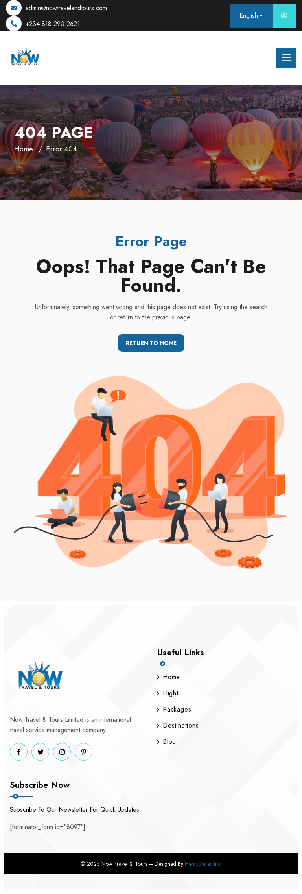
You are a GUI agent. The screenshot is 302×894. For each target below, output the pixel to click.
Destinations (178, 725)
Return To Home (151, 343)
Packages (174, 709)
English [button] (248, 15)
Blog (166, 741)
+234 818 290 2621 (53, 23)
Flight (168, 693)
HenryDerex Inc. (203, 864)
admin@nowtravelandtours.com (66, 8)
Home (23, 149)
